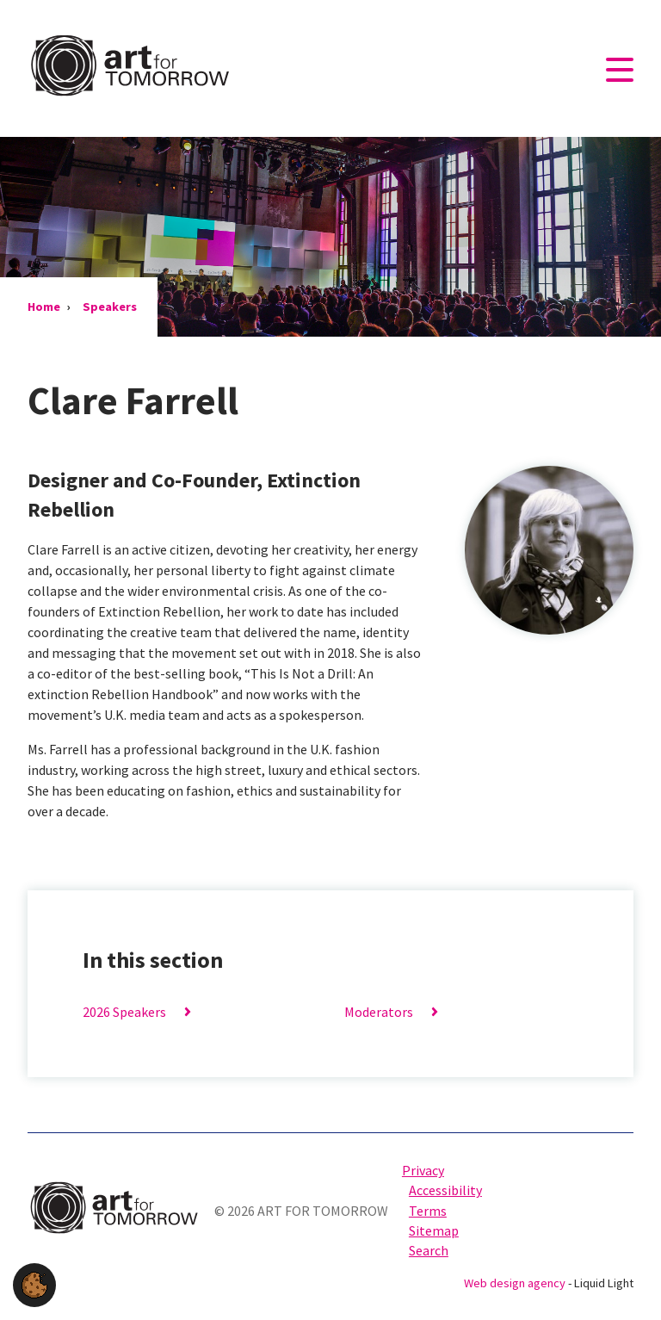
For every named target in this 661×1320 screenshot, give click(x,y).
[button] (34, 1283)
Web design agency (516, 1283)
